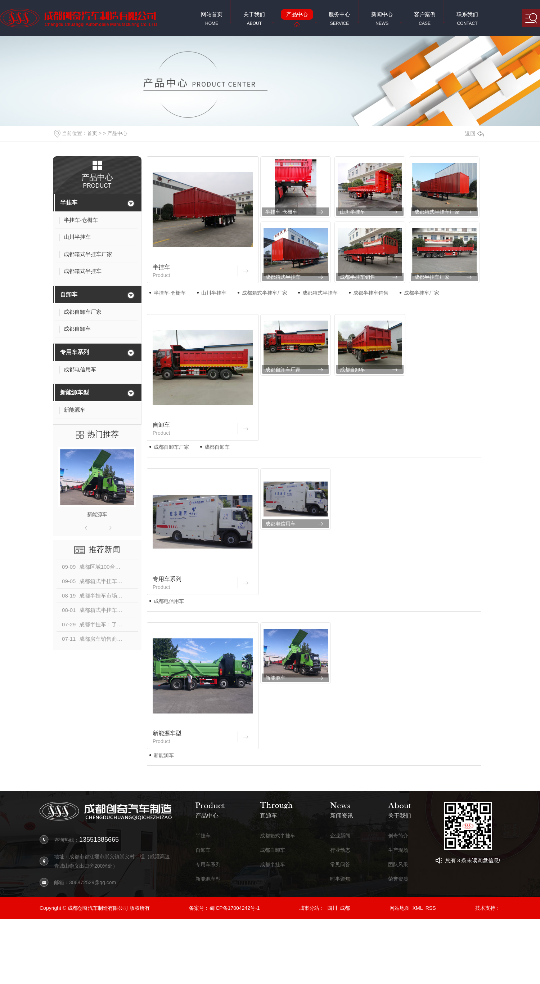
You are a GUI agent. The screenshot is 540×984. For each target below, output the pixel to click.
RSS (431, 908)
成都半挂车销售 (357, 277)
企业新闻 (340, 835)
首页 (92, 133)
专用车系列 (74, 352)
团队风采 (398, 864)
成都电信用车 (280, 524)
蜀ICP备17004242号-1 (234, 908)
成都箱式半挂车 (283, 277)
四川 (332, 908)
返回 (474, 133)
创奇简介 (398, 835)
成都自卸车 (352, 369)
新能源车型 (74, 392)
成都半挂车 (272, 864)
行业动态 (340, 850)
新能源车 (97, 514)
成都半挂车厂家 (432, 277)
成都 (345, 908)
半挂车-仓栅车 (281, 212)
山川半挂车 (352, 212)
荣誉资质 (398, 879)
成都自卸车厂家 (283, 369)
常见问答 (340, 864)
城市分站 (309, 908)
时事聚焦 (340, 879)
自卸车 (68, 294)
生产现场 (398, 850)
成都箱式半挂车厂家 (437, 212)
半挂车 (68, 203)
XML (418, 908)
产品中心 (117, 133)
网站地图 (400, 908)
